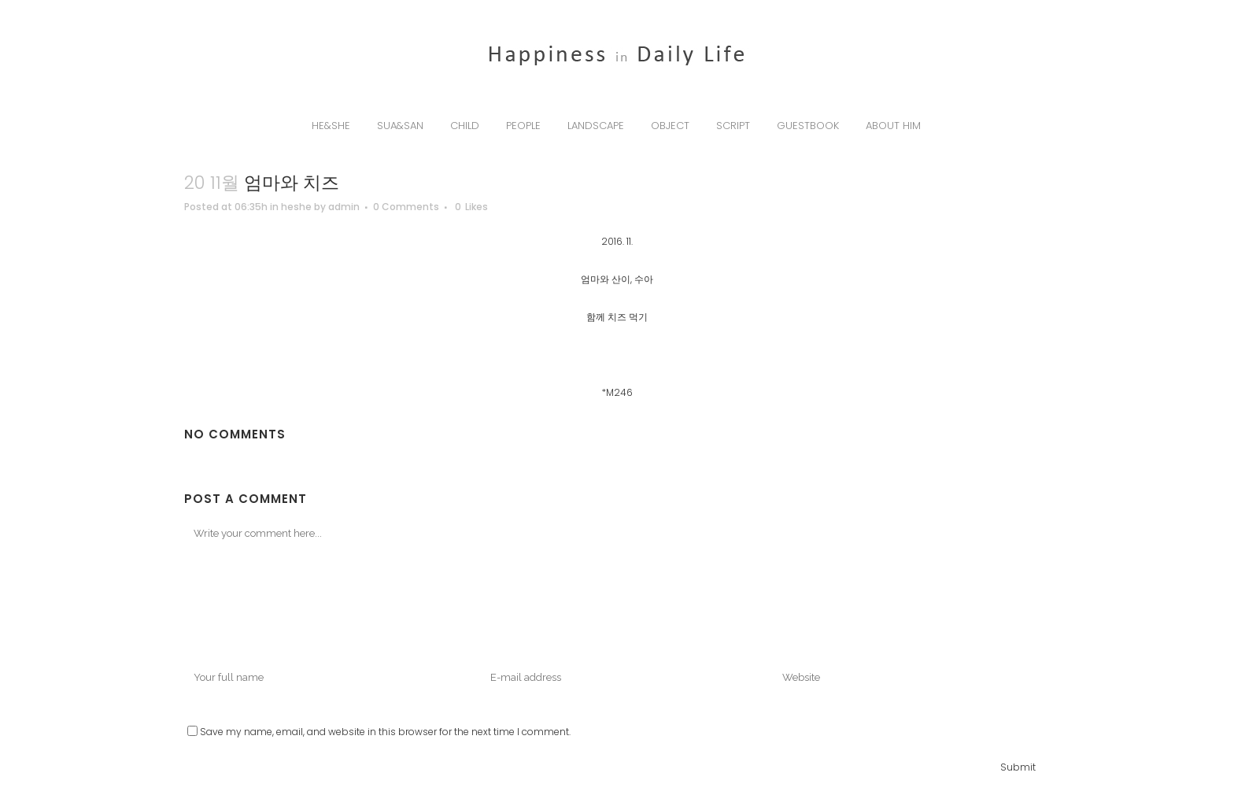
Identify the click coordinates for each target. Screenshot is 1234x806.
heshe (296, 206)
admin (344, 206)
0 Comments (406, 206)
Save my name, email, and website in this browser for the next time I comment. (385, 731)
